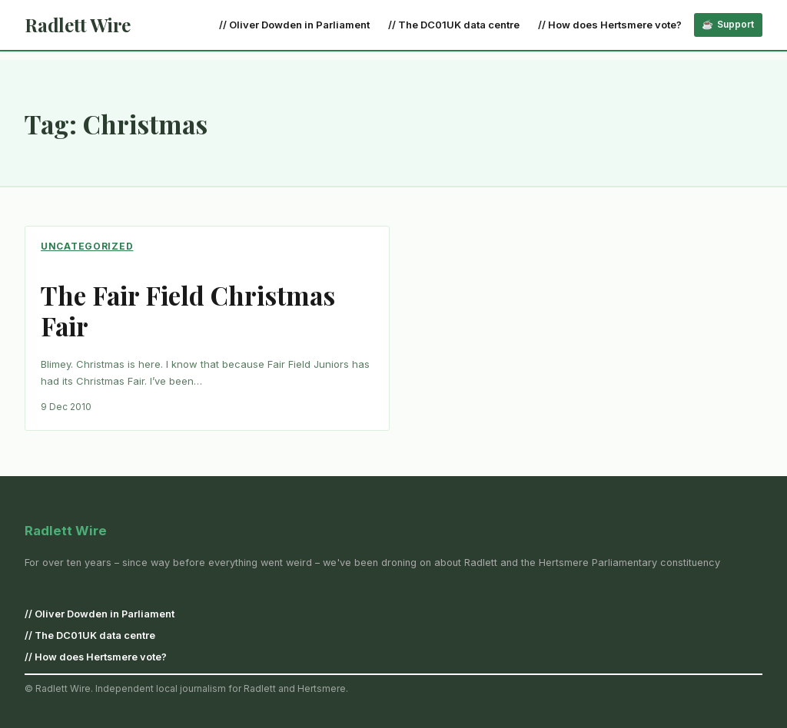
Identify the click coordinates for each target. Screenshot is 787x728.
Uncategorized (87, 246)
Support (735, 24)
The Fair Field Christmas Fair (188, 311)
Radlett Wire (78, 24)
